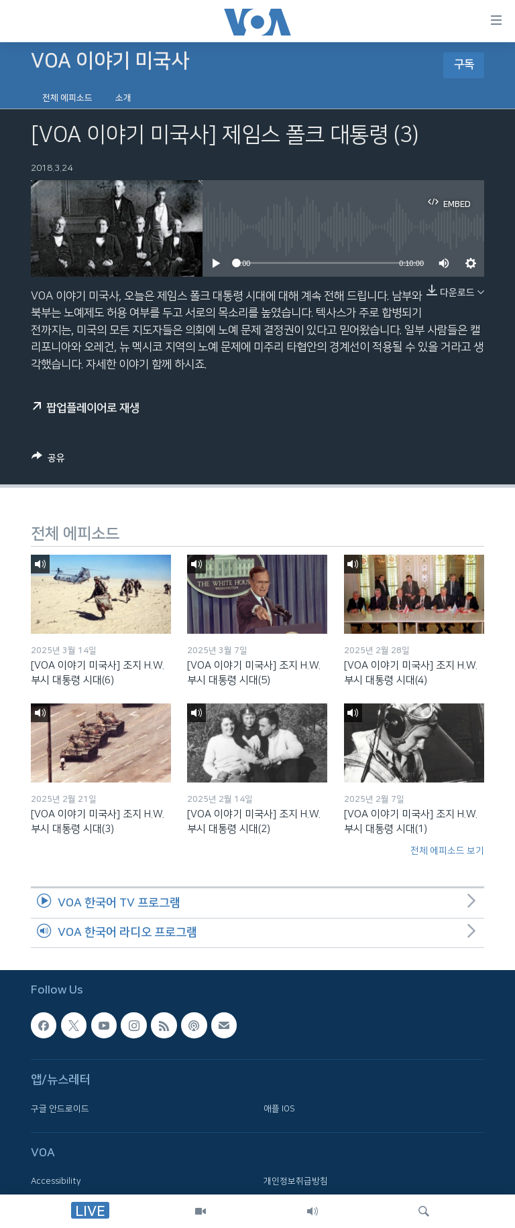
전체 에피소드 (67, 98)
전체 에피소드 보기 (447, 850)
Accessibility (56, 1181)
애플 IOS (279, 1108)
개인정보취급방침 (296, 1181)
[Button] (48, 460)
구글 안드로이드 (60, 1108)
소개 (123, 98)
